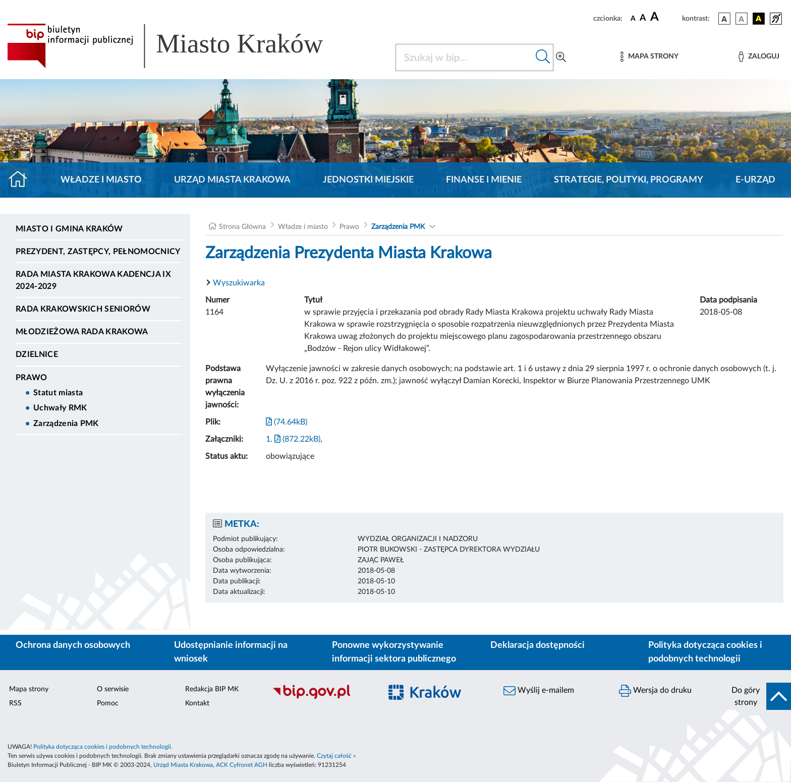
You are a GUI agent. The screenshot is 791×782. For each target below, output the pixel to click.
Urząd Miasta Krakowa (232, 180)
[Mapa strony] (649, 56)
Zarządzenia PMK (66, 423)
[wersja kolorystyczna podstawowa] (724, 18)
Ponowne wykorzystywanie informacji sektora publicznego (394, 652)
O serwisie (113, 689)
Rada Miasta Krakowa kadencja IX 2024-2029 (93, 280)
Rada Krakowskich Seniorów (83, 309)
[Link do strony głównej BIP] (180, 46)
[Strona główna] (22, 180)
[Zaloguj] (759, 56)
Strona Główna (242, 226)
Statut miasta (58, 393)
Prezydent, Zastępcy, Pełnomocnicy (98, 252)
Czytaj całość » (336, 756)
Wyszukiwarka (239, 283)
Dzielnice (37, 354)
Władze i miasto (101, 180)
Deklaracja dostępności (537, 645)
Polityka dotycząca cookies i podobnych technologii (705, 652)
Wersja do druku (655, 691)
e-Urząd (755, 180)
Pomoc (108, 703)
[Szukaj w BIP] (464, 57)
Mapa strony (28, 689)
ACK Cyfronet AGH (241, 765)
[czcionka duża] (664, 17)
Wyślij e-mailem (538, 691)
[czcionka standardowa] (633, 18)
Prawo (31, 378)
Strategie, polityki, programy (628, 180)
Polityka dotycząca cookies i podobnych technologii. (103, 747)
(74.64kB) (286, 422)
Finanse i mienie (484, 180)
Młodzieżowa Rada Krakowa (82, 332)
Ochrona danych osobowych (73, 645)
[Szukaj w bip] (543, 57)
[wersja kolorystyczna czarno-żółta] (758, 18)
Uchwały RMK (60, 408)
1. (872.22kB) (293, 439)
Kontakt (197, 703)
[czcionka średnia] (643, 18)
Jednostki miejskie (368, 180)
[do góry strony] (758, 696)
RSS (15, 703)
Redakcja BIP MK (212, 689)
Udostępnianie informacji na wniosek (231, 652)
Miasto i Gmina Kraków (69, 229)
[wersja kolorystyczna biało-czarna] (741, 18)
